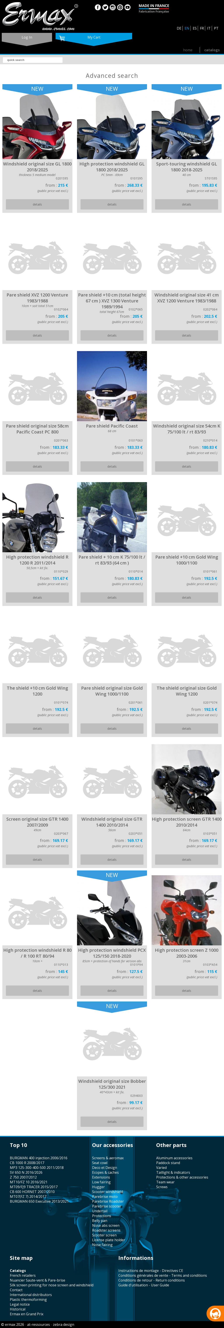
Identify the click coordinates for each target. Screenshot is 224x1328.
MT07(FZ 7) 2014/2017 (28, 1196)
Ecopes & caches (105, 1172)
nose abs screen (105, 1225)
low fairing (101, 1182)
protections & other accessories (182, 1177)
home (187, 50)
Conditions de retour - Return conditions (151, 1280)
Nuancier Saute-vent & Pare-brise (37, 1280)
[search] (33, 60)
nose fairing (102, 1244)
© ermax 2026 (12, 1324)
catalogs (212, 50)
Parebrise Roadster (108, 1201)
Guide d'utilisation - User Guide (143, 1285)
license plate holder (108, 1239)
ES (195, 28)
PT (216, 28)
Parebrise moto (105, 1196)
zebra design (63, 1324)
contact (16, 1289)
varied (161, 1167)
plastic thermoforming (28, 1299)
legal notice (20, 1304)
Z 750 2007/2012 (23, 1177)
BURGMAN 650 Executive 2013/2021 (39, 1201)
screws (162, 1186)
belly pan (99, 1220)
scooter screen (104, 1235)
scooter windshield (107, 1191)
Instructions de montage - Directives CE (150, 1270)
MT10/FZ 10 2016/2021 (28, 1182)
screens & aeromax (108, 1158)
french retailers (23, 1275)
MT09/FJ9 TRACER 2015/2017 (34, 1186)
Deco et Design (104, 1167)
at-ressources (38, 1324)
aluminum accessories (174, 1158)
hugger (98, 1186)
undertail (99, 1211)
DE (179, 28)
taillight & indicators (173, 1172)
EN (187, 28)
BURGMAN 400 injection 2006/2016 (38, 1158)
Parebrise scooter (106, 1206)
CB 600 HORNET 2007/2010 (32, 1191)
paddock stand (168, 1162)
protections (101, 1215)
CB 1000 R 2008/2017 (27, 1162)
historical (17, 1309)
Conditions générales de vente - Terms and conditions (162, 1275)
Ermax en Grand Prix (26, 1314)
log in (27, 37)
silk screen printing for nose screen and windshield (51, 1285)
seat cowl (99, 1162)
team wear (165, 1182)
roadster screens (106, 1230)
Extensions (101, 1177)
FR (202, 28)
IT (209, 28)
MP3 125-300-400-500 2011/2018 (37, 1167)
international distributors (31, 1294)
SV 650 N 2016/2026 (26, 1172)
